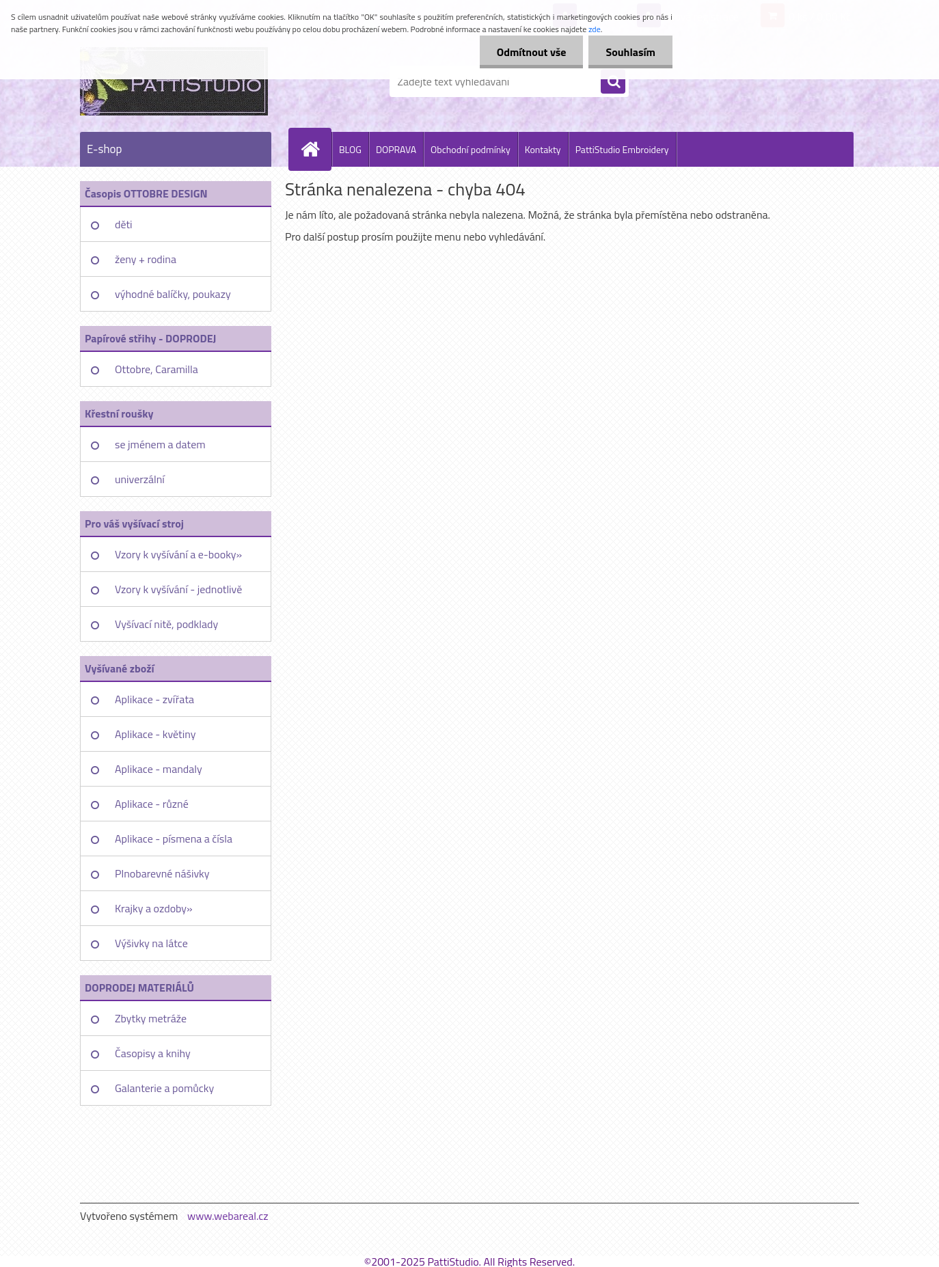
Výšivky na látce (151, 943)
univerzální (140, 479)
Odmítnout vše (532, 52)
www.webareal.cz (228, 1216)
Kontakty (543, 149)
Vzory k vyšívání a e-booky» (178, 554)
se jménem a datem (160, 444)
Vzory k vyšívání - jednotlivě (178, 589)
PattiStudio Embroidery (622, 149)
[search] (613, 82)
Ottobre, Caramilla (156, 369)
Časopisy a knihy (153, 1053)
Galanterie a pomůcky (164, 1088)
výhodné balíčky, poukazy (173, 294)
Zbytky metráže (151, 1018)
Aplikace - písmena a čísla (173, 838)
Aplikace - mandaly (158, 769)
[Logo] (174, 81)
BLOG (350, 149)
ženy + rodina (145, 259)
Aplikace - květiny (155, 734)
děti (124, 224)
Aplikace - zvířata (154, 699)
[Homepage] (315, 149)
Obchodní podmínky (471, 149)
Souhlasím (630, 52)
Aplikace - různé (152, 803)
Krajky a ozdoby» (154, 908)
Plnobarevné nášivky (162, 873)
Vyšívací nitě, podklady (166, 624)
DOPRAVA (396, 149)
